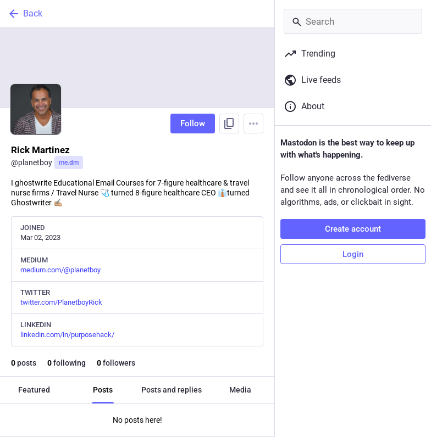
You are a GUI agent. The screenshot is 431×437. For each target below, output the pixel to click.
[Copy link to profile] (229, 123)
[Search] (353, 21)
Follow (192, 123)
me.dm (69, 162)
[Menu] (253, 123)
